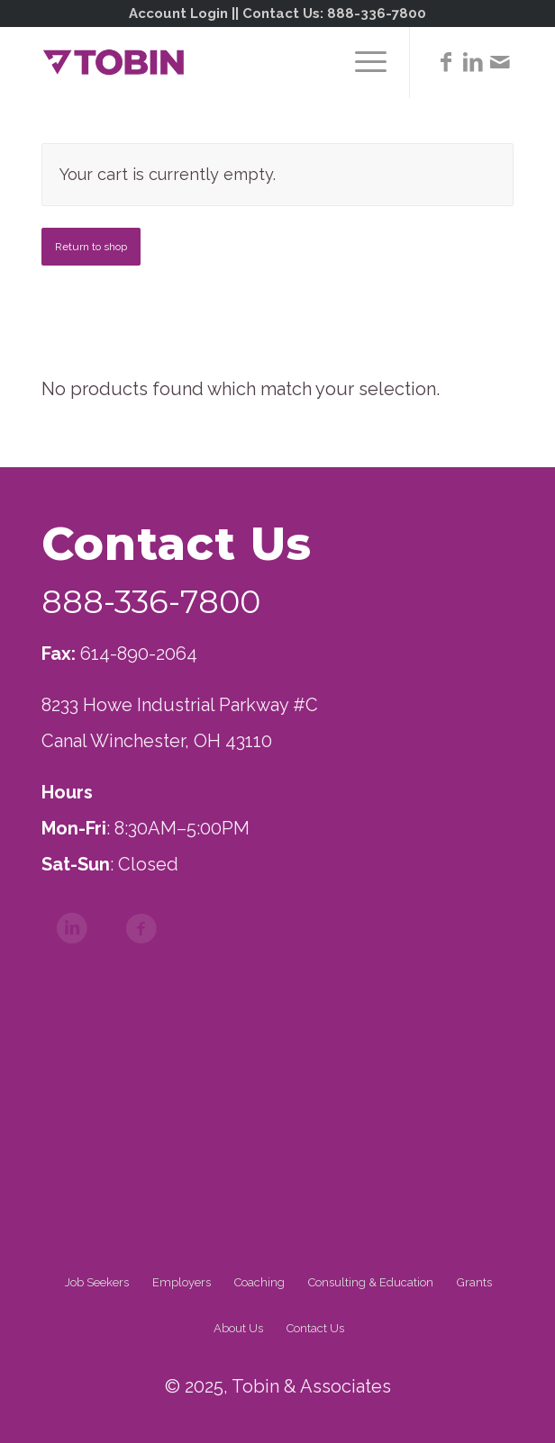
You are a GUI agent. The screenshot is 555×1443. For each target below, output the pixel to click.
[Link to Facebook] (445, 62)
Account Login (178, 13)
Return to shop (91, 246)
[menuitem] (362, 62)
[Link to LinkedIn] (473, 62)
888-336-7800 (376, 13)
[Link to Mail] (500, 62)
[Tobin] (230, 62)
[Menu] (362, 62)
